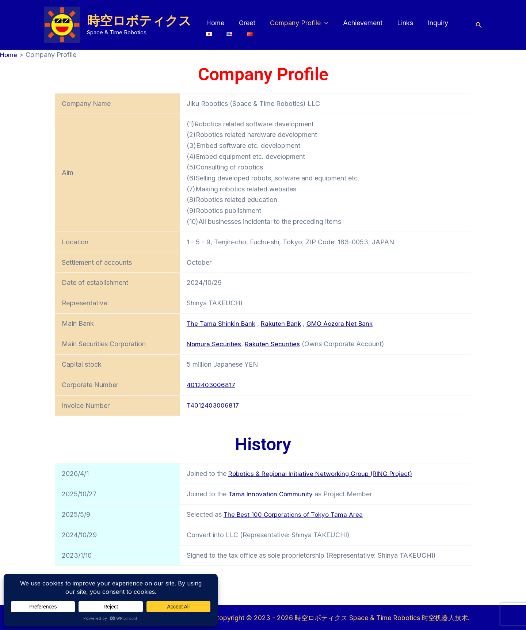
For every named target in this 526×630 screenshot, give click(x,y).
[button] (321, 23)
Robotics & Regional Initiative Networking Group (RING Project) (324, 473)
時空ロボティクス (139, 21)
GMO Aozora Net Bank (345, 323)
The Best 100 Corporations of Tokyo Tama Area (296, 514)
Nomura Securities (214, 343)
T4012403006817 (213, 405)
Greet (245, 23)
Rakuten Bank (284, 323)
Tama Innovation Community (271, 493)
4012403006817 (211, 384)
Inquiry (430, 23)
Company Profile (295, 23)
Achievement (357, 23)
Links (398, 23)
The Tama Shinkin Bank (222, 323)
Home (214, 23)
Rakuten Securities (273, 343)
